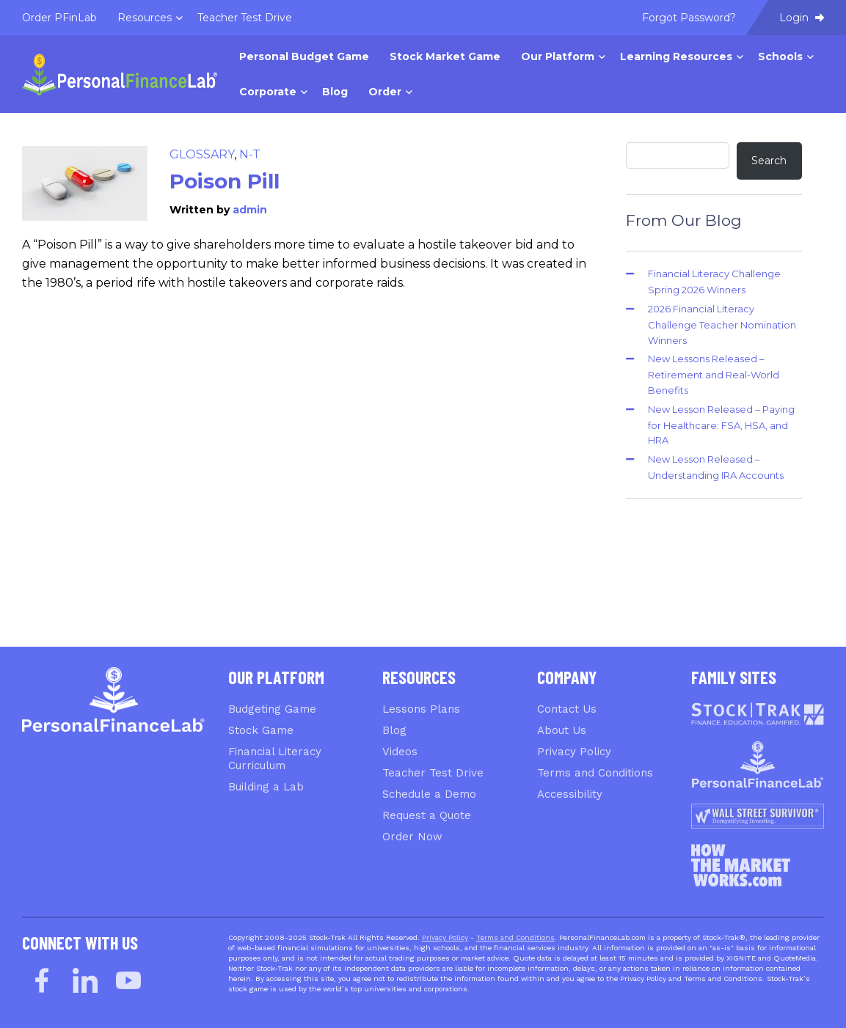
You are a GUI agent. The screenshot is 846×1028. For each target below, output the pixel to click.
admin (250, 209)
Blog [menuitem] (335, 91)
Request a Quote (426, 815)
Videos (399, 751)
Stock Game (260, 730)
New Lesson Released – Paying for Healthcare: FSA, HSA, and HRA (721, 425)
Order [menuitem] (384, 91)
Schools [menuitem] (780, 56)
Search (769, 160)
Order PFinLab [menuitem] (59, 17)
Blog (394, 730)
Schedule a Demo (429, 794)
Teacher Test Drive (433, 772)
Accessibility (569, 794)
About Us (561, 730)
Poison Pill (224, 181)
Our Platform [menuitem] (557, 56)
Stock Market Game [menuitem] (445, 56)
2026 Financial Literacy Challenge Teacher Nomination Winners (722, 324)
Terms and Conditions (595, 772)
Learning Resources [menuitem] (676, 56)
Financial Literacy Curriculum (274, 758)
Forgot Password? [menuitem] (689, 17)
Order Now (412, 836)
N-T (249, 154)
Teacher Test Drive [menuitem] (244, 17)
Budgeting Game (272, 709)
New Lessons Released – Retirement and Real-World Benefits (713, 374)
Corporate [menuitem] (267, 91)
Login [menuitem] (801, 17)
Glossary (201, 154)
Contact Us (567, 709)
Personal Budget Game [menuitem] (304, 56)
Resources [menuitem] (144, 17)
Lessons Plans (421, 709)
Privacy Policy (574, 751)
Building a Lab (266, 786)
